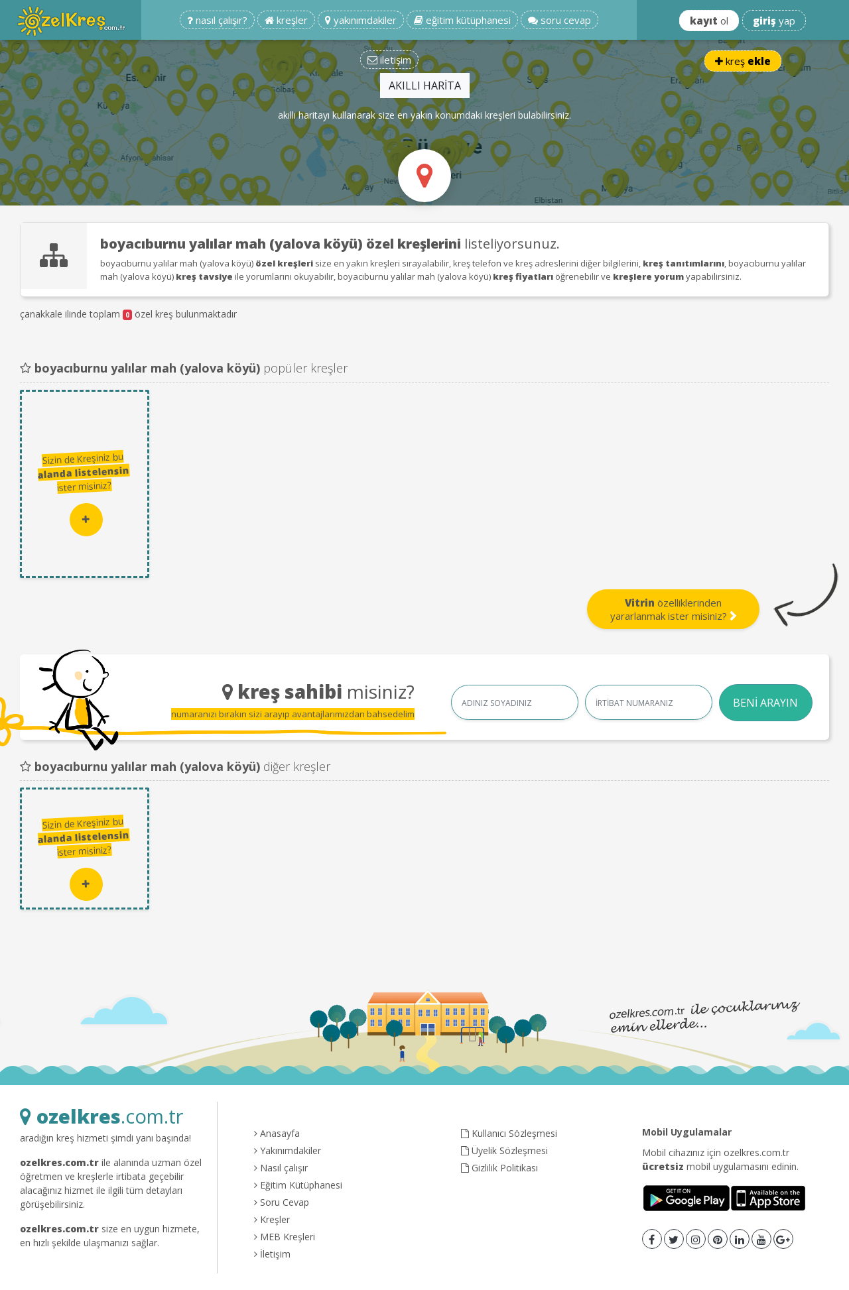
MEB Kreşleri (284, 1236)
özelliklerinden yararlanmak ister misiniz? (673, 609)
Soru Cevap (281, 1202)
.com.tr (101, 1116)
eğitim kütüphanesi (462, 20)
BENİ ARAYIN (765, 702)
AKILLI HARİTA (425, 85)
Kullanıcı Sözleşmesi (509, 1133)
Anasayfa (277, 1133)
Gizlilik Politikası (499, 1167)
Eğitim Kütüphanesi (298, 1185)
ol (709, 20)
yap (774, 20)
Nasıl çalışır (281, 1167)
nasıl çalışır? (217, 20)
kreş (743, 61)
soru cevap (559, 20)
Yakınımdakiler (287, 1150)
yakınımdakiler (361, 20)
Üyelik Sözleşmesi (504, 1150)
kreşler (286, 20)
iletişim (389, 59)
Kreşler (272, 1219)
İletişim (272, 1254)
